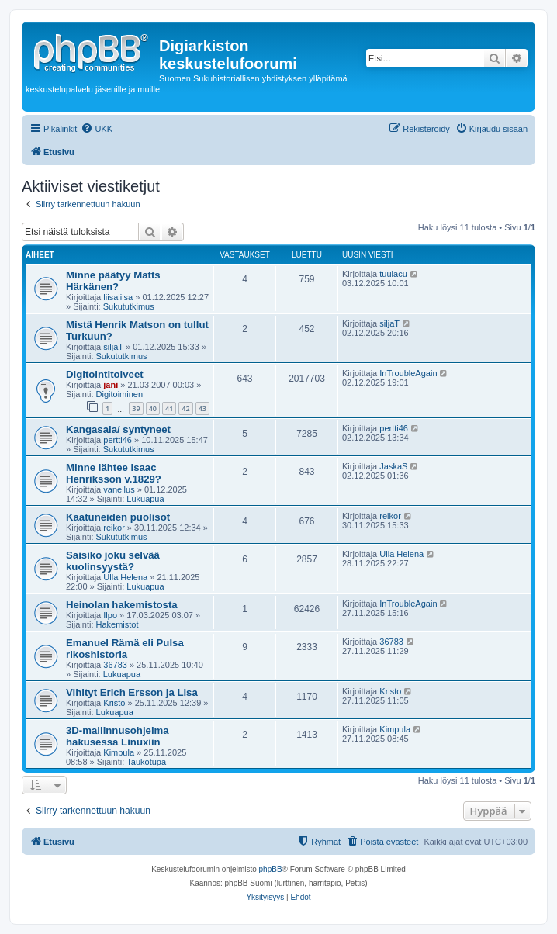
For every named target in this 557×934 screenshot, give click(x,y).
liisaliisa (118, 297)
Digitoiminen (120, 394)
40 (153, 408)
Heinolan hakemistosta (122, 605)
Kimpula (118, 752)
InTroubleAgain (408, 373)
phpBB (270, 869)
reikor (114, 527)
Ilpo (110, 615)
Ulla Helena (125, 577)
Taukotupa (146, 761)
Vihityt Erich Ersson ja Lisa (132, 692)
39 (136, 408)
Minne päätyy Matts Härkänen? (113, 280)
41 (169, 408)
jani (110, 384)
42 (185, 408)
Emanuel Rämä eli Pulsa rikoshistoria (125, 648)
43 (202, 408)
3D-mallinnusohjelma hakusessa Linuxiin (117, 736)
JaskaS (393, 466)
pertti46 (117, 440)
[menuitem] (96, 128)
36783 (115, 664)
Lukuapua (145, 498)
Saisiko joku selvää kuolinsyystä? (113, 561)
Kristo (114, 702)
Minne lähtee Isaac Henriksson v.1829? (113, 473)
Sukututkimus (128, 306)
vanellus (118, 489)
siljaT (113, 346)
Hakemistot (117, 624)
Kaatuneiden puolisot (118, 517)
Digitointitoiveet (105, 374)
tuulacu (393, 273)
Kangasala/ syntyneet (118, 429)
